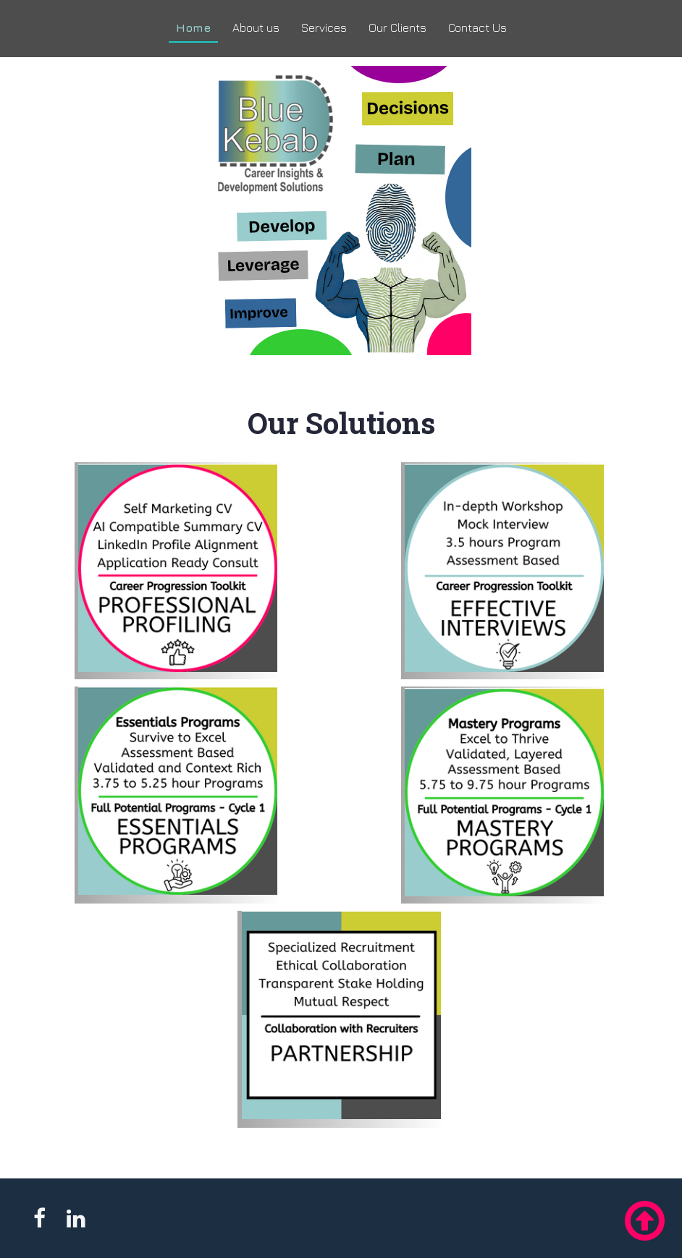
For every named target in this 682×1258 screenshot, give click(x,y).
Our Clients (397, 27)
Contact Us (477, 27)
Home (193, 27)
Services (324, 27)
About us (255, 27)
